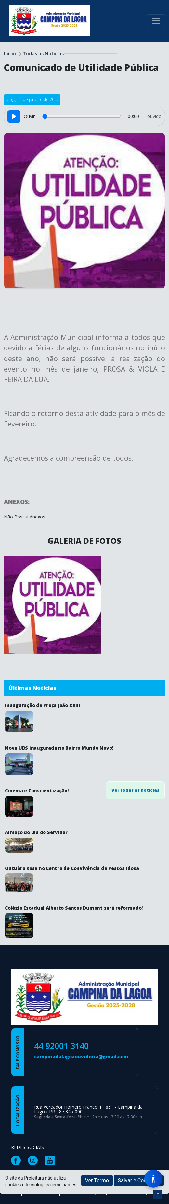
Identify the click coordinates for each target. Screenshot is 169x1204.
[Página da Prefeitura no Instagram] (34, 1160)
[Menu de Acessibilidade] (153, 1179)
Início (10, 53)
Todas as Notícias (43, 53)
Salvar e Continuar (139, 1180)
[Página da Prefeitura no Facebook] (17, 1160)
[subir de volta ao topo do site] (157, 1194)
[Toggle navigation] (156, 20)
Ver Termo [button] (97, 1180)
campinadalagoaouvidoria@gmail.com (81, 1057)
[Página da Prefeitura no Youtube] (51, 1160)
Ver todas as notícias (135, 790)
